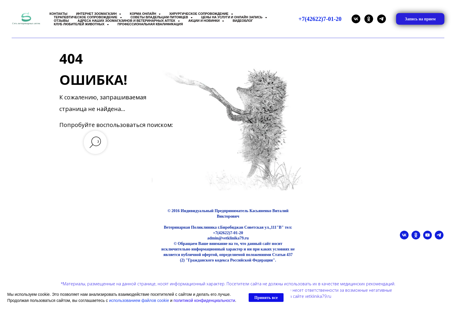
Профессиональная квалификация (150, 24)
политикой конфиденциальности (204, 300)
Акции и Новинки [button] (204, 20)
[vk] (356, 19)
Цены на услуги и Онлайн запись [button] (232, 17)
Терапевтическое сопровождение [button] (86, 17)
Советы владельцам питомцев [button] (160, 17)
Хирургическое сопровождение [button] (199, 13)
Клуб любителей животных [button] (79, 24)
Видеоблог (243, 20)
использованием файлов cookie (139, 300)
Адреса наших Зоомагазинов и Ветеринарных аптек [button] (127, 20)
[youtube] (427, 237)
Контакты (58, 13)
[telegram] (381, 19)
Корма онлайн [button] (143, 13)
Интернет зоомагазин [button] (97, 13)
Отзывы (61, 20)
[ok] (368, 19)
